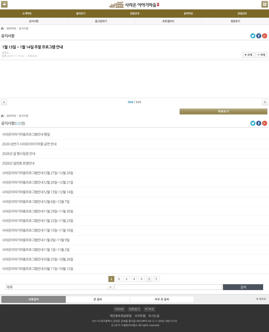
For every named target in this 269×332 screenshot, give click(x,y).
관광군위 (242, 13)
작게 (261, 55)
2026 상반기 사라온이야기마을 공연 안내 (29, 144)
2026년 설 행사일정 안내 (18, 153)
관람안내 (134, 13)
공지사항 (33, 21)
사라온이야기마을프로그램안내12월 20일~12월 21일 (37, 182)
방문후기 (235, 21)
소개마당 (26, 13)
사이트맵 (140, 315)
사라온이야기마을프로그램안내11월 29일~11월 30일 (37, 211)
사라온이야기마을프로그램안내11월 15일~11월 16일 (37, 230)
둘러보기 (80, 13)
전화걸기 (134, 309)
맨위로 (261, 299)
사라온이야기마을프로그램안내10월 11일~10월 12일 (37, 268)
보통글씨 (33, 299)
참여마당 (188, 13)
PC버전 (149, 309)
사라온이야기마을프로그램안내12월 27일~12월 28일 (37, 173)
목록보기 (223, 111)
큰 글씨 (98, 299)
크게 (248, 55)
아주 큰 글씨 (162, 299)
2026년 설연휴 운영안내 (18, 163)
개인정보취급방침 (120, 315)
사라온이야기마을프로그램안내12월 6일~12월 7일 (35, 201)
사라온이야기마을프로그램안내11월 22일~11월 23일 (37, 220)
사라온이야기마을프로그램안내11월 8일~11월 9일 (35, 240)
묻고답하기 (101, 21)
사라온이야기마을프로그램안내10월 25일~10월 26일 (37, 259)
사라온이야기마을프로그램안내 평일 (26, 134)
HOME (119, 309)
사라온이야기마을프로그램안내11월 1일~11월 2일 (35, 249)
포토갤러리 (168, 21)
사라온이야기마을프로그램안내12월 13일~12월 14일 (37, 192)
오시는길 (154, 315)
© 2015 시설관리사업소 (124, 325)
